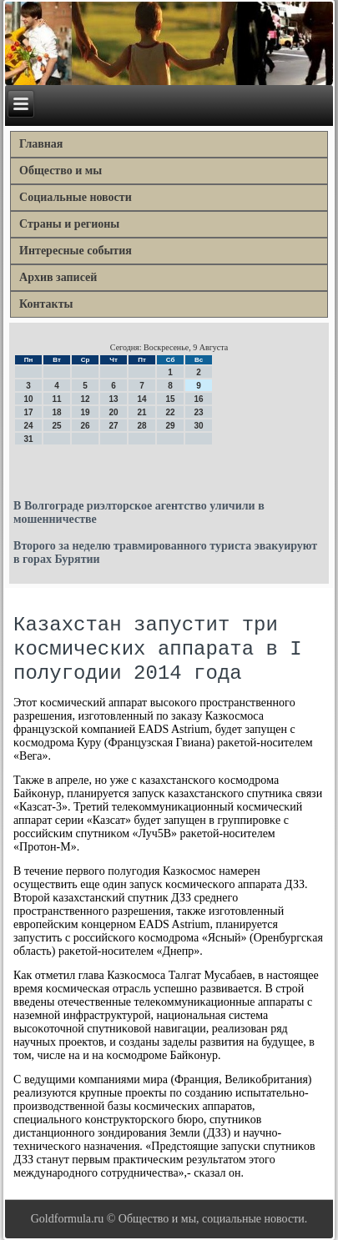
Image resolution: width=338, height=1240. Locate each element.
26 (84, 425)
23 (198, 412)
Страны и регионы (69, 224)
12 (84, 399)
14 (141, 399)
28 (141, 425)
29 (169, 425)
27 (113, 425)
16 (198, 399)
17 (28, 412)
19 (84, 412)
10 (28, 399)
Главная (41, 144)
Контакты (46, 304)
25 (56, 425)
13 (113, 399)
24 (28, 425)
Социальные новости (75, 197)
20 (113, 412)
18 (56, 412)
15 (169, 399)
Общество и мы (60, 170)
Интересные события (75, 250)
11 (56, 399)
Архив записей (58, 277)
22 (169, 412)
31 (28, 439)
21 (141, 412)
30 (198, 425)
